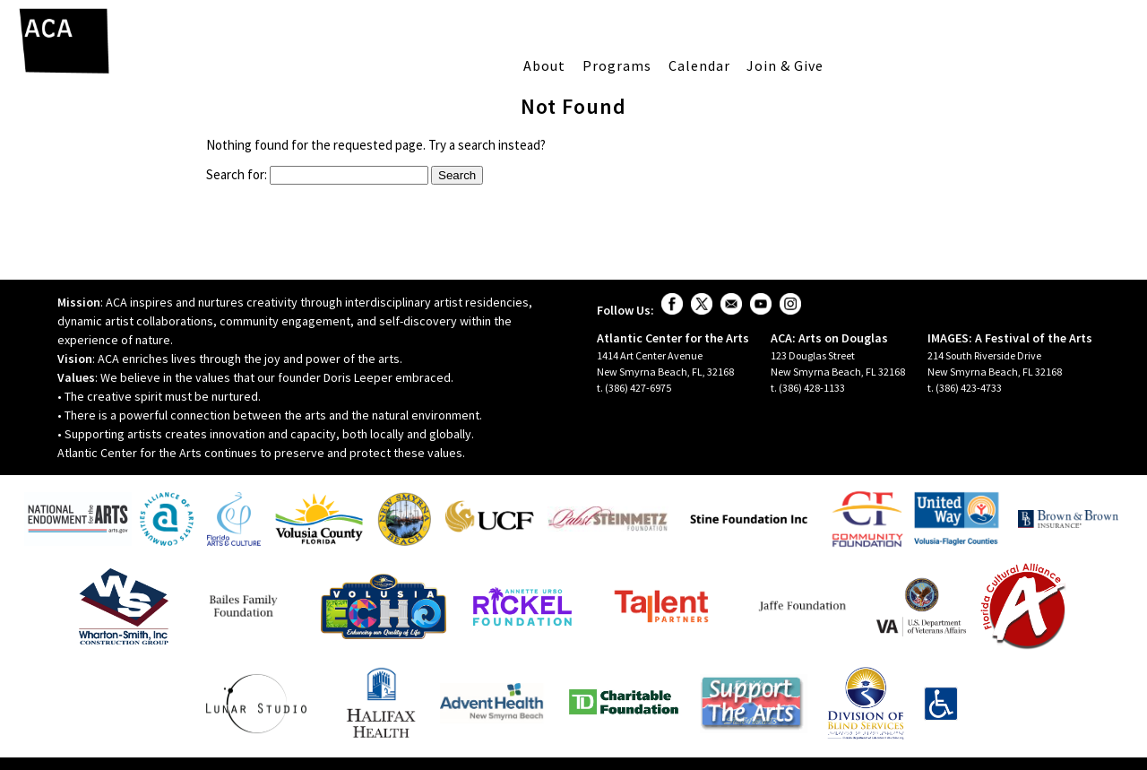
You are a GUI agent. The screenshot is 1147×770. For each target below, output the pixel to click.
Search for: (236, 174)
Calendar (699, 65)
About (544, 65)
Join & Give (785, 65)
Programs (616, 65)
